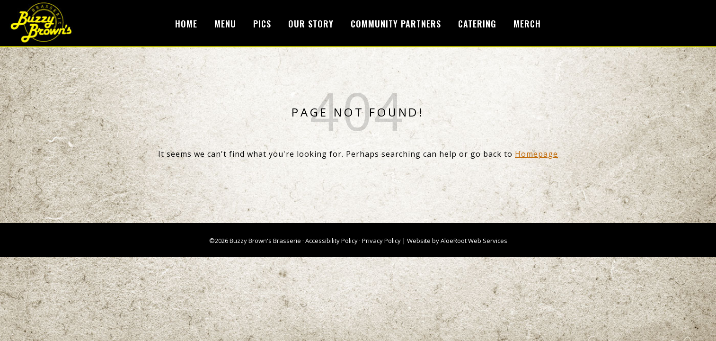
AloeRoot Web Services (474, 240)
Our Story (311, 24)
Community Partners (396, 24)
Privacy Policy (381, 240)
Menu (225, 24)
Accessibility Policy (331, 240)
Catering (477, 24)
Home (186, 24)
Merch (527, 24)
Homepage (536, 154)
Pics (262, 24)
